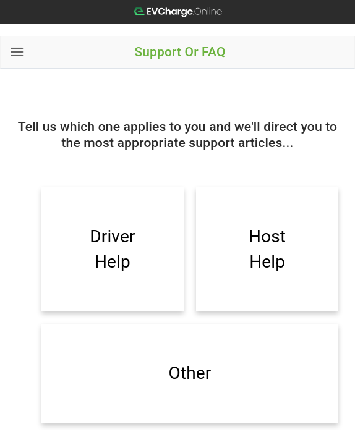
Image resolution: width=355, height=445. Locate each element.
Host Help (267, 249)
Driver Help (112, 249)
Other (190, 373)
